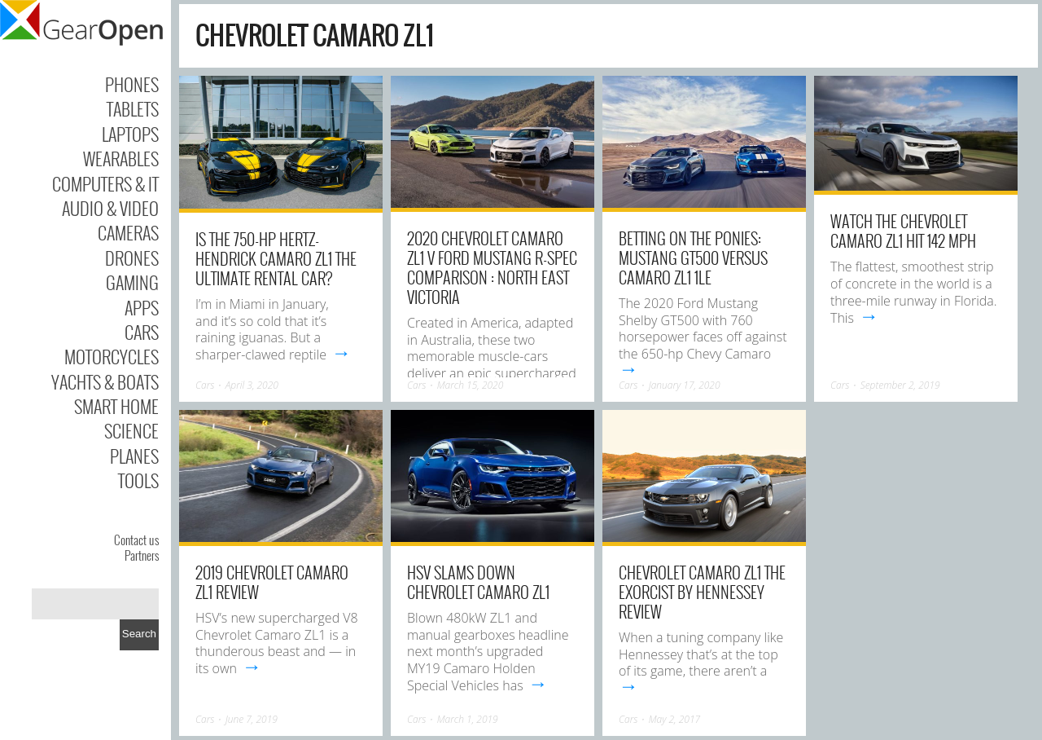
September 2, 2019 (900, 385)
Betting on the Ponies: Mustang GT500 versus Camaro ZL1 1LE (693, 257)
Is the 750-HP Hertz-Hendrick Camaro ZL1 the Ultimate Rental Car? (276, 258)
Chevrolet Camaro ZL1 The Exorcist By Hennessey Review (702, 591)
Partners (142, 555)
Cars (142, 332)
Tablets (133, 108)
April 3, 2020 (251, 385)
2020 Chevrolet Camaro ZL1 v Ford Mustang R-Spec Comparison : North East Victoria (492, 267)
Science (131, 430)
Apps (142, 307)
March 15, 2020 (470, 385)
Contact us (136, 539)
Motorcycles (111, 356)
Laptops (130, 134)
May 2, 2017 (674, 719)
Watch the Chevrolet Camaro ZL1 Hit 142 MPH (903, 231)
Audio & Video (110, 208)
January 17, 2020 (684, 385)
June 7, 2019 (251, 719)
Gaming (132, 282)
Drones (132, 257)
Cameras (128, 232)
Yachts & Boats (105, 381)
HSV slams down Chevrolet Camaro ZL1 (478, 582)
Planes (134, 456)
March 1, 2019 (467, 719)
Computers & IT (105, 183)
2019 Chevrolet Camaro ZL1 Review (271, 582)
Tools (138, 480)
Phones (132, 84)
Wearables (121, 158)
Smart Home (116, 406)
